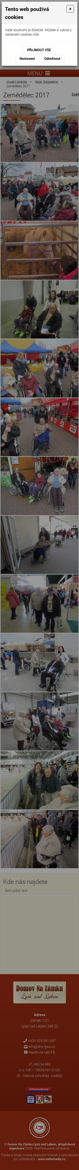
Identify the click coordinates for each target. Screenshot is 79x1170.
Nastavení (27, 58)
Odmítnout (52, 58)
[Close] (70, 9)
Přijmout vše (39, 50)
